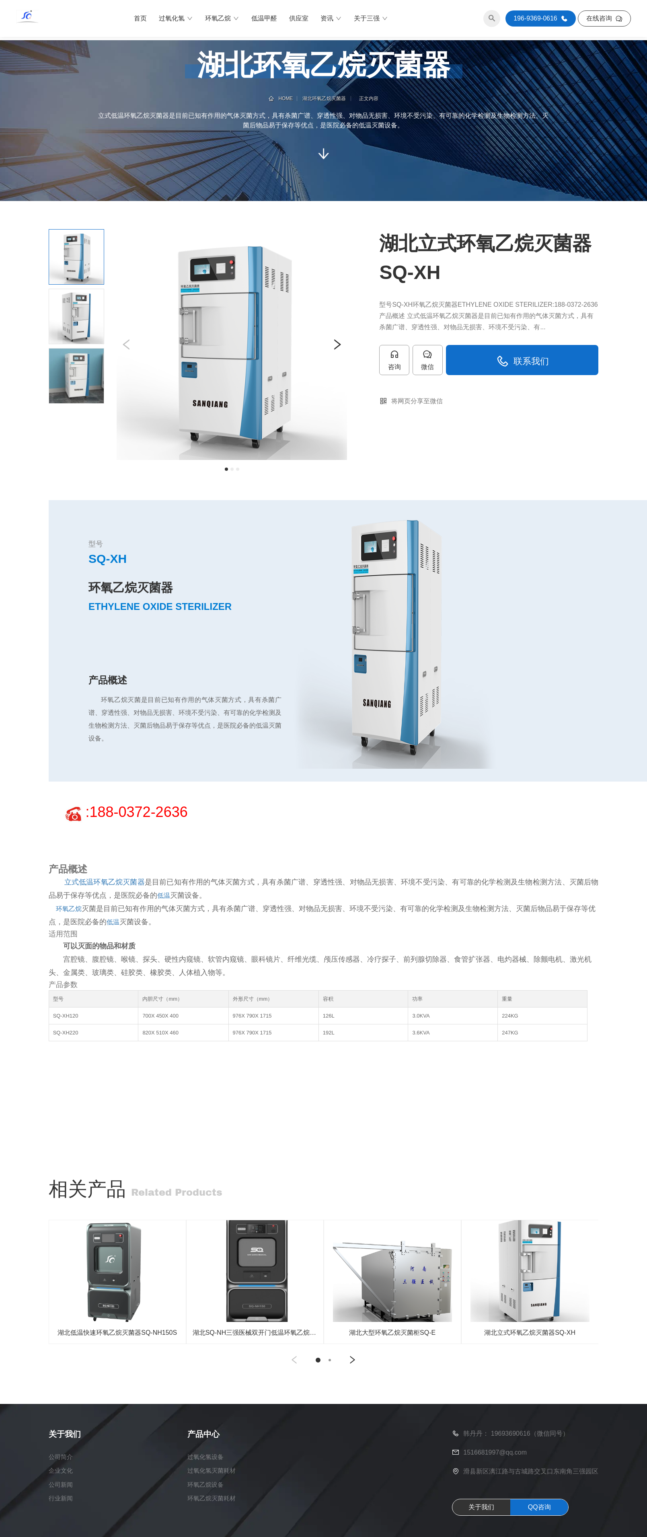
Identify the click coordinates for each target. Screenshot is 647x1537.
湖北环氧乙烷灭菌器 (324, 98)
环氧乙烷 (222, 20)
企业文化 (61, 1482)
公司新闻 (61, 1497)
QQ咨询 (539, 1517)
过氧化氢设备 (205, 1468)
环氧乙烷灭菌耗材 (211, 1511)
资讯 (331, 20)
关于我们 (481, 1517)
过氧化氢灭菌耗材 (211, 1482)
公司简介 (61, 1468)
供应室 (298, 19)
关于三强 (371, 20)
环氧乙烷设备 (205, 1497)
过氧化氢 (176, 20)
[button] (127, 344)
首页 (140, 19)
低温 (163, 895)
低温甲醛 (264, 19)
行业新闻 (61, 1511)
